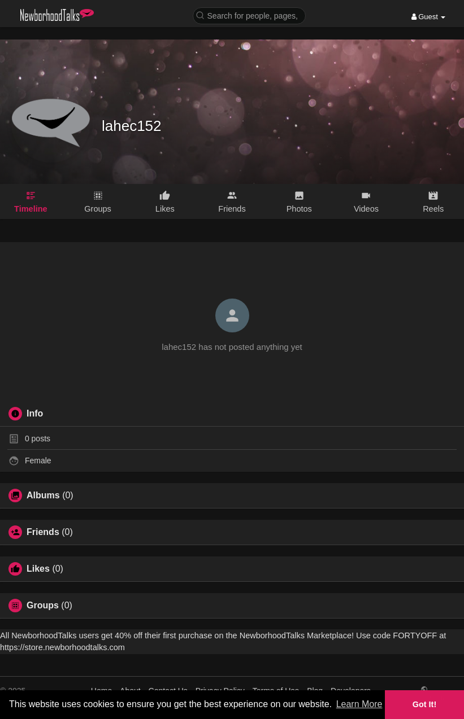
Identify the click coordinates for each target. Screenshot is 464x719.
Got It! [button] (424, 704)
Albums (43, 495)
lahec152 (132, 125)
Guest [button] (428, 16)
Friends (43, 532)
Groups (43, 605)
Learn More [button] (359, 704)
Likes (38, 568)
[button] (249, 15)
